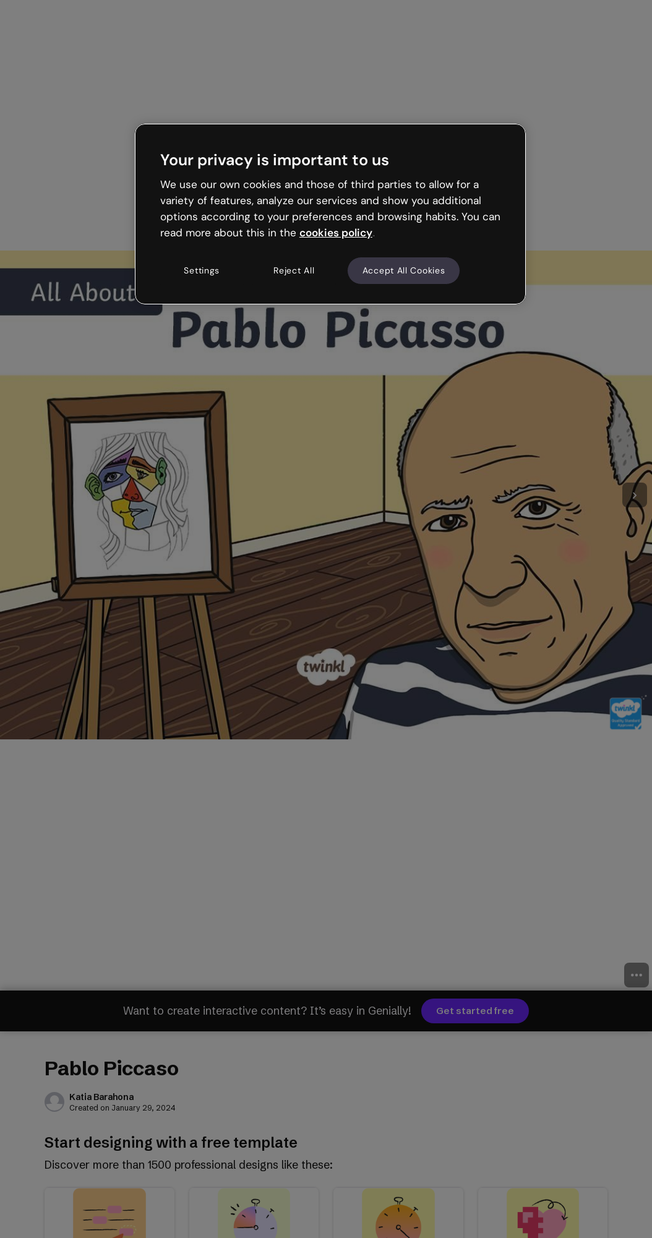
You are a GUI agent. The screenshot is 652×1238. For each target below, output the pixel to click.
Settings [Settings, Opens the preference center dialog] (202, 270)
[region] (330, 214)
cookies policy (335, 232)
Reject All (293, 270)
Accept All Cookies (403, 270)
